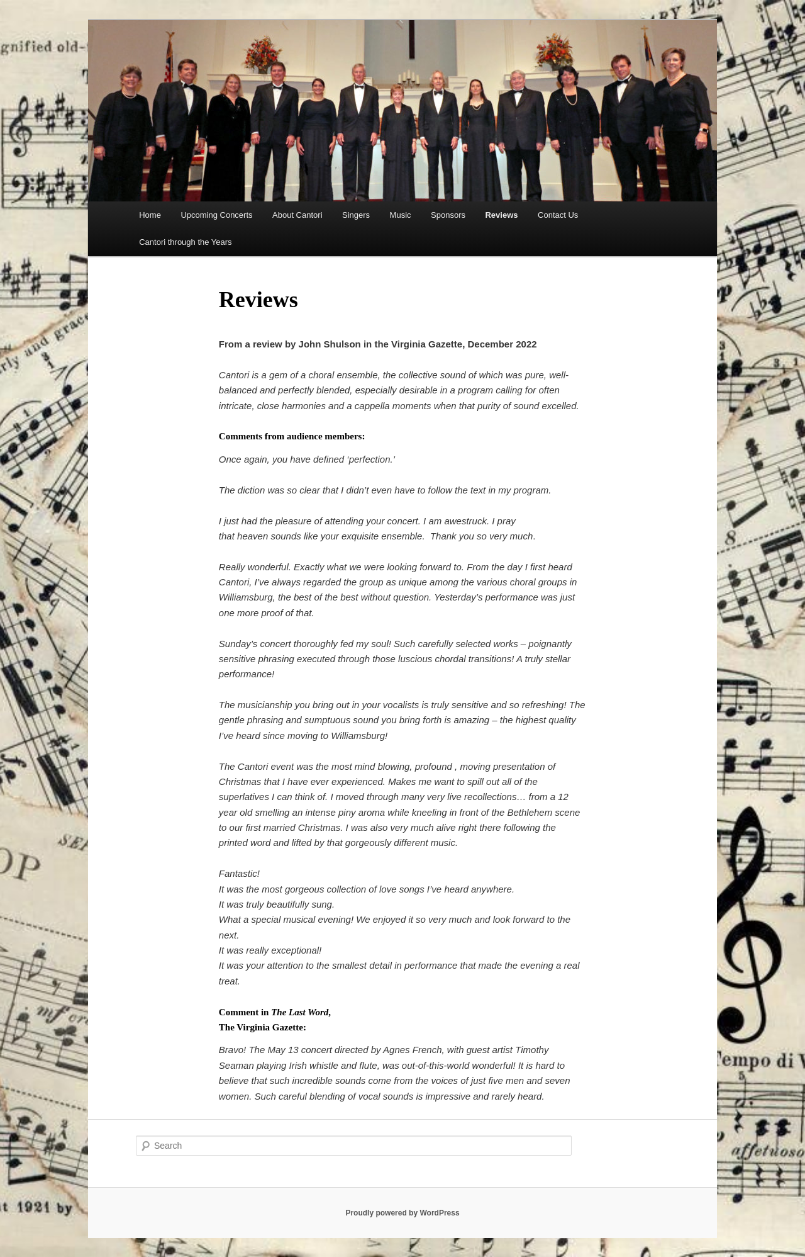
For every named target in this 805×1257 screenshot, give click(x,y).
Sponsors (448, 215)
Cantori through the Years (185, 242)
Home (150, 215)
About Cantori (297, 215)
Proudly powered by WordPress (402, 1213)
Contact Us (558, 215)
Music (400, 215)
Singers (356, 215)
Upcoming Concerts (216, 215)
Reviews (501, 215)
